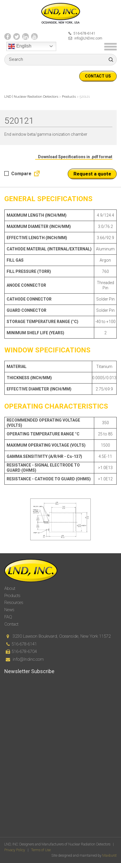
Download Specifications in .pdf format (75, 156)
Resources (13, 602)
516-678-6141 (82, 33)
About (9, 588)
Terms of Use (41, 850)
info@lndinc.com (28, 659)
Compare (17, 173)
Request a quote (92, 174)
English (19, 46)
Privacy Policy (14, 850)
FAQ (8, 617)
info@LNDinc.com (85, 38)
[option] (60, 519)
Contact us (98, 76)
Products (12, 595)
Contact (11, 624)
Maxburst (109, 855)
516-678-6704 (24, 651)
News (9, 609)
